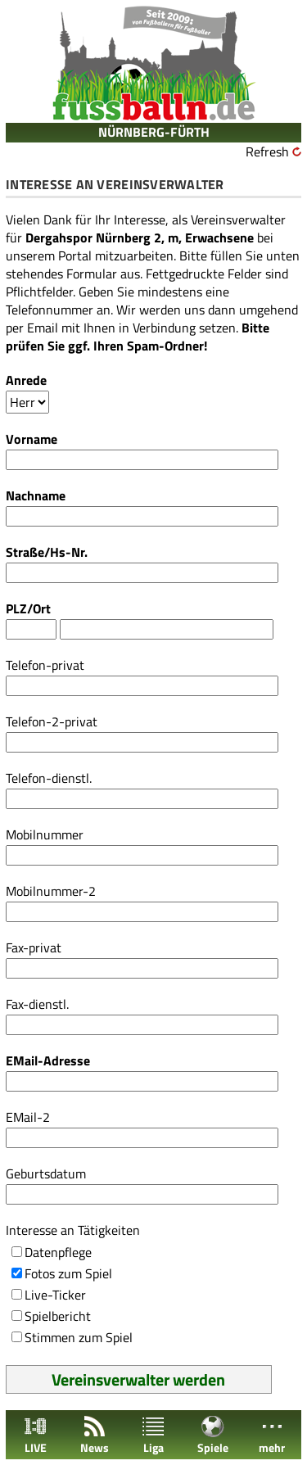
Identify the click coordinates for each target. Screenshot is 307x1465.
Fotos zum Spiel (68, 1273)
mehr (272, 1435)
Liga (153, 1435)
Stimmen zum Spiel (79, 1337)
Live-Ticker (55, 1294)
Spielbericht (58, 1316)
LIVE (35, 1435)
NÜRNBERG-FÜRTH (154, 132)
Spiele (212, 1435)
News (94, 1435)
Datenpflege (58, 1252)
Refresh (267, 151)
